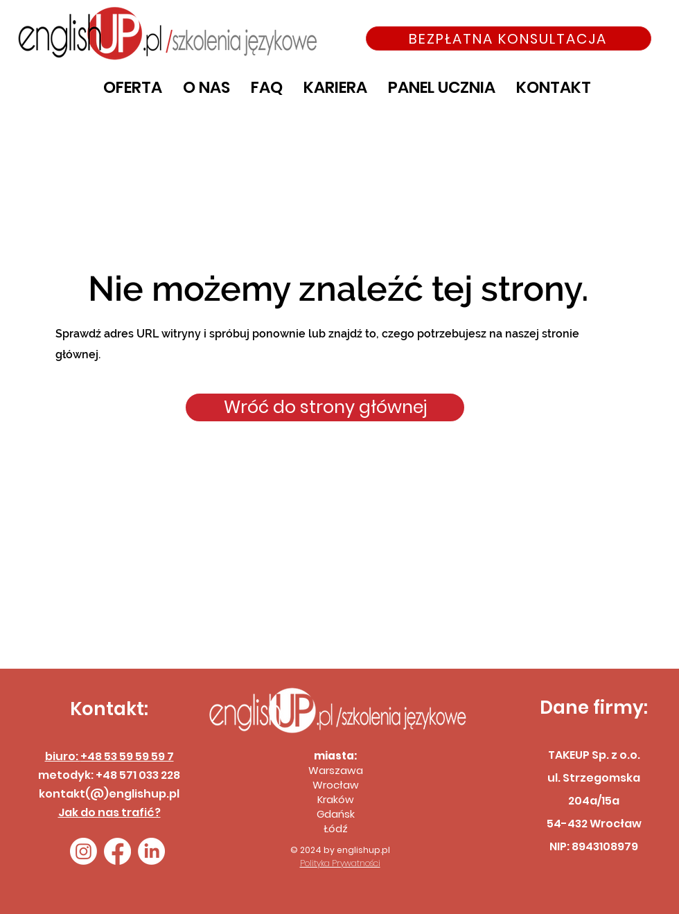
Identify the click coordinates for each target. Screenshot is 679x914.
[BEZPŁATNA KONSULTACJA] (508, 38)
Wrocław (335, 784)
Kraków (335, 799)
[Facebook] (117, 851)
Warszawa (335, 770)
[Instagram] (83, 851)
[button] (133, 87)
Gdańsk (336, 814)
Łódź (336, 828)
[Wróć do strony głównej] (325, 407)
